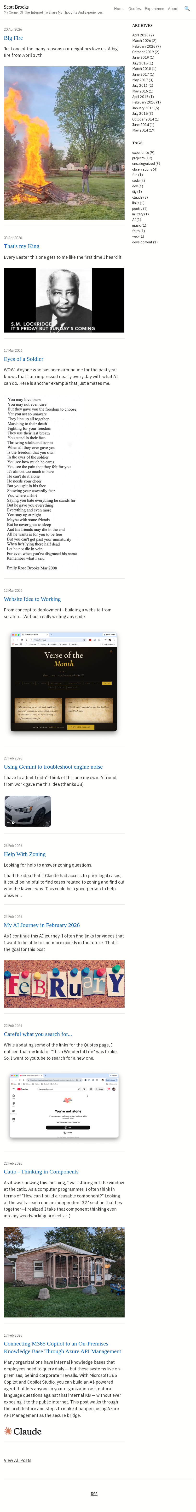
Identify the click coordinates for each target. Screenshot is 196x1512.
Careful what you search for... (38, 1034)
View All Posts (17, 1460)
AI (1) (136, 219)
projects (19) (142, 158)
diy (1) (137, 191)
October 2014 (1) (145, 119)
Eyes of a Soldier (23, 359)
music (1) (139, 225)
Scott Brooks (16, 7)
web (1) (138, 236)
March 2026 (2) (144, 40)
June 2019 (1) (143, 57)
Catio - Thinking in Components (41, 1171)
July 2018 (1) (142, 63)
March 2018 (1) (144, 68)
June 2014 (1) (143, 124)
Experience (154, 8)
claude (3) (140, 197)
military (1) (140, 214)
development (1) (145, 242)
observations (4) (144, 169)
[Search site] (187, 8)
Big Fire (13, 38)
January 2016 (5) (145, 108)
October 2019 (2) (145, 52)
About (173, 8)
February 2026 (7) (146, 46)
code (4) (138, 180)
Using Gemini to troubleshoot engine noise (53, 767)
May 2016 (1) (142, 91)
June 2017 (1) (143, 74)
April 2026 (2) (143, 35)
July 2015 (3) (142, 113)
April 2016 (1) (143, 96)
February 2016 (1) (146, 102)
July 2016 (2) (142, 85)
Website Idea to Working (32, 599)
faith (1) (138, 231)
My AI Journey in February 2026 (42, 925)
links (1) (138, 203)
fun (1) (137, 174)
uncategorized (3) (146, 163)
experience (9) (143, 152)
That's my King (21, 246)
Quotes (134, 8)
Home (119, 8)
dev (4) (137, 186)
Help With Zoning (25, 854)
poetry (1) (140, 208)
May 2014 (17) (144, 130)
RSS (94, 1493)
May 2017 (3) (142, 80)
